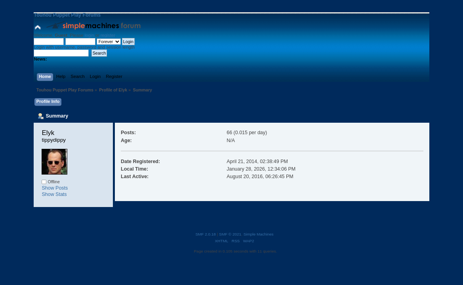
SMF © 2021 (230, 234)
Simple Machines (259, 234)
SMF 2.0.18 (205, 234)
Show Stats (54, 194)
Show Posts (55, 188)
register (108, 35)
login (89, 35)
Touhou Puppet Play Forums (67, 15)
